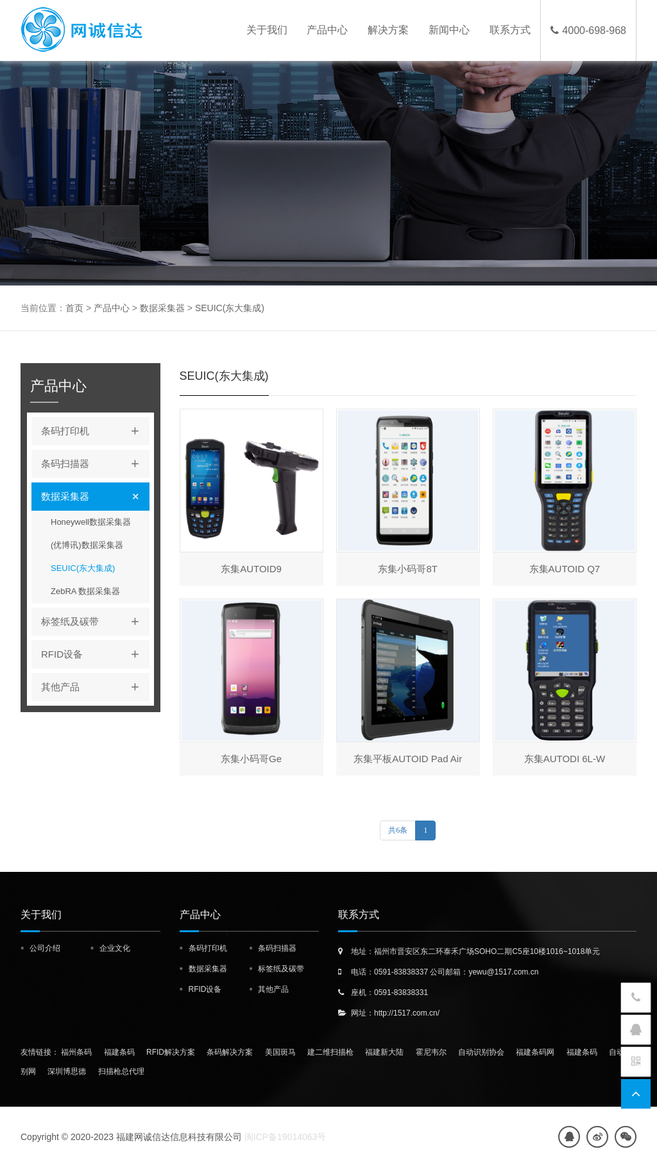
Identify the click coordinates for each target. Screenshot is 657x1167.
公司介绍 (45, 948)
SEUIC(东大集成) (229, 308)
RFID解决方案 (170, 1052)
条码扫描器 (95, 464)
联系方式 (510, 30)
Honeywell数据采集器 (91, 522)
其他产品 (95, 687)
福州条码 (76, 1052)
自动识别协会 (481, 1052)
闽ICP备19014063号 (285, 1137)
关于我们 (266, 30)
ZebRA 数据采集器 (85, 591)
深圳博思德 (66, 1071)
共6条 (397, 830)
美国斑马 (280, 1052)
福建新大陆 (384, 1052)
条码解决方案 (230, 1052)
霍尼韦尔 (431, 1052)
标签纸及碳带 (95, 622)
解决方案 (388, 30)
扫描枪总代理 (121, 1071)
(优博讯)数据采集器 (87, 545)
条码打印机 (95, 431)
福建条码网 (535, 1052)
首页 (74, 308)
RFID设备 (95, 654)
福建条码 (119, 1052)
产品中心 (327, 30)
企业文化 (114, 948)
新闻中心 (449, 30)
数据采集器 (162, 308)
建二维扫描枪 (330, 1052)
